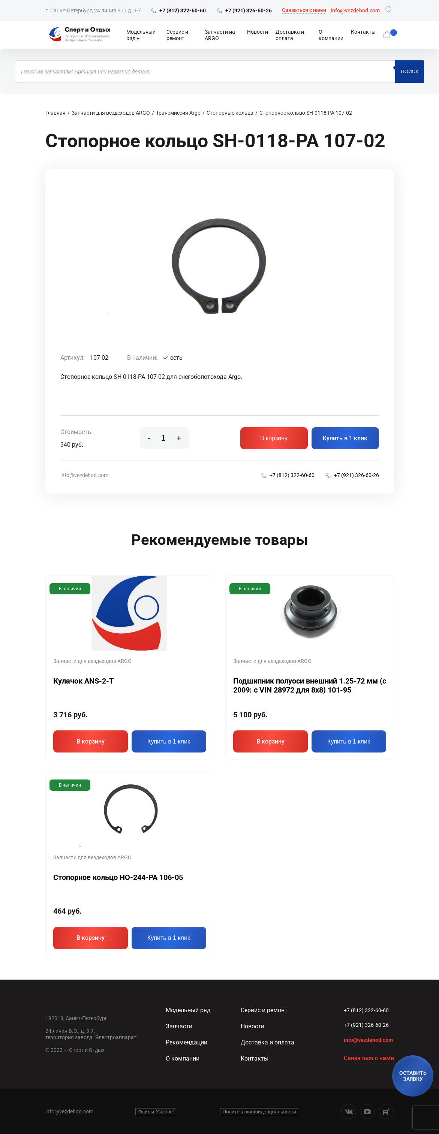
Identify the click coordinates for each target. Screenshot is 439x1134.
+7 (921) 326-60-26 (366, 1025)
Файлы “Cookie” (156, 1112)
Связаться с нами (304, 10)
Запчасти (179, 1026)
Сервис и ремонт (177, 35)
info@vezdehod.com (355, 10)
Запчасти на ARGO (220, 35)
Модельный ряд (141, 35)
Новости (257, 32)
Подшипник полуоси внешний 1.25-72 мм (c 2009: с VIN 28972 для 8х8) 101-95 (309, 685)
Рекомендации (186, 1042)
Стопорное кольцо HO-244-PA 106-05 (118, 877)
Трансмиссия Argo (178, 113)
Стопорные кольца (230, 113)
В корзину (274, 438)
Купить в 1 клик (345, 438)
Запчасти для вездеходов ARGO (111, 113)
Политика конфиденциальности (260, 1112)
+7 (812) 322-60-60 (366, 1010)
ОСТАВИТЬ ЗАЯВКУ (413, 1076)
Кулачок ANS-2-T (83, 680)
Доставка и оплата (290, 35)
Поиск (409, 71)
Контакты (363, 32)
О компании (331, 35)
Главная (55, 113)
